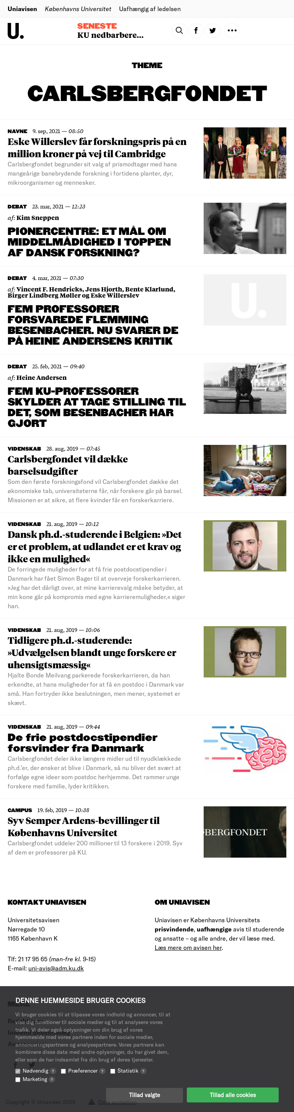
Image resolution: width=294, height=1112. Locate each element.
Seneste (97, 26)
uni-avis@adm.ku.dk (56, 968)
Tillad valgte (144, 1094)
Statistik (132, 1070)
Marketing (39, 1078)
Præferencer (87, 1070)
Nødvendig (39, 1070)
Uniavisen (22, 8)
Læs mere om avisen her (188, 947)
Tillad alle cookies (233, 1094)
